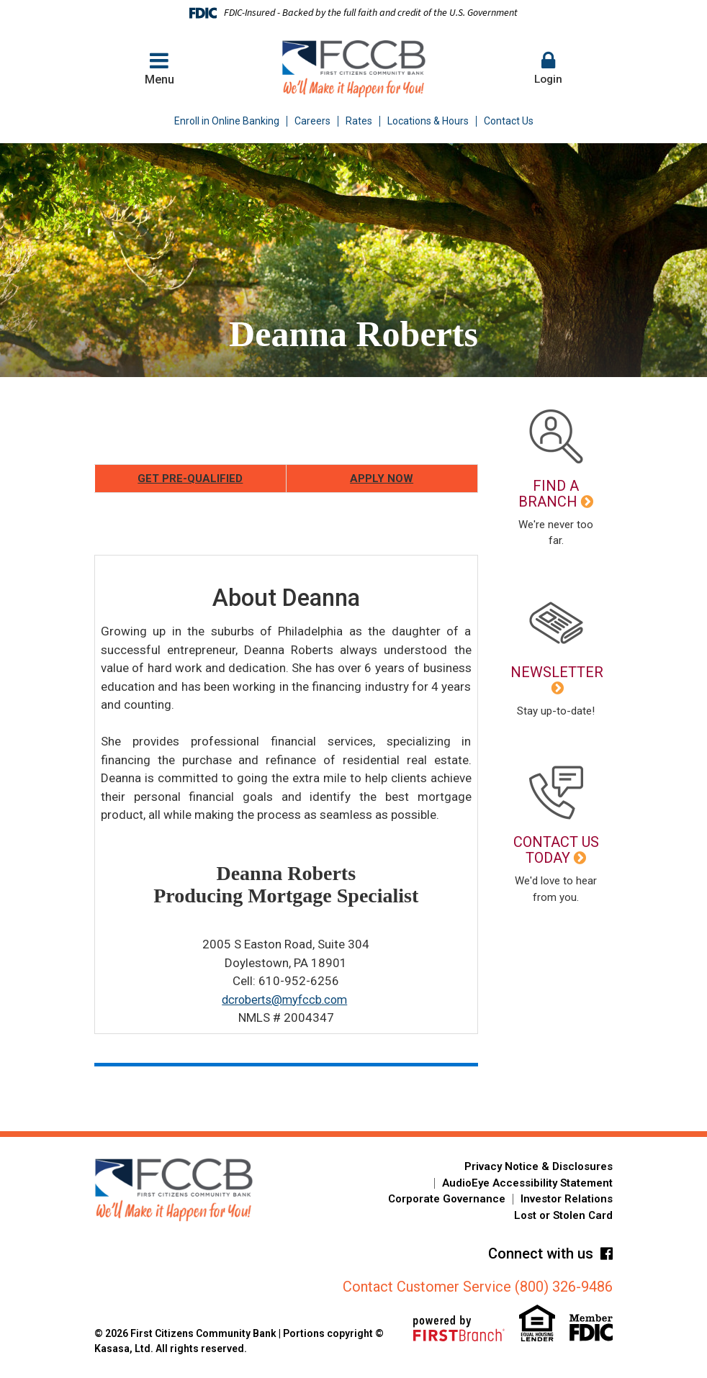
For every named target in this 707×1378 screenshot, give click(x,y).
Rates (359, 121)
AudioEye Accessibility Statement (527, 1183)
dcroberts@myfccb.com (284, 999)
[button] (548, 69)
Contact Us (508, 121)
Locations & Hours (428, 121)
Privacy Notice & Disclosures (538, 1166)
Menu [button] (159, 68)
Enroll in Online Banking (226, 121)
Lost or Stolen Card (563, 1215)
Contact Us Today (556, 849)
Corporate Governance (446, 1198)
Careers (312, 121)
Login (548, 68)
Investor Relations (567, 1198)
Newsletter (556, 672)
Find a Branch (548, 493)
